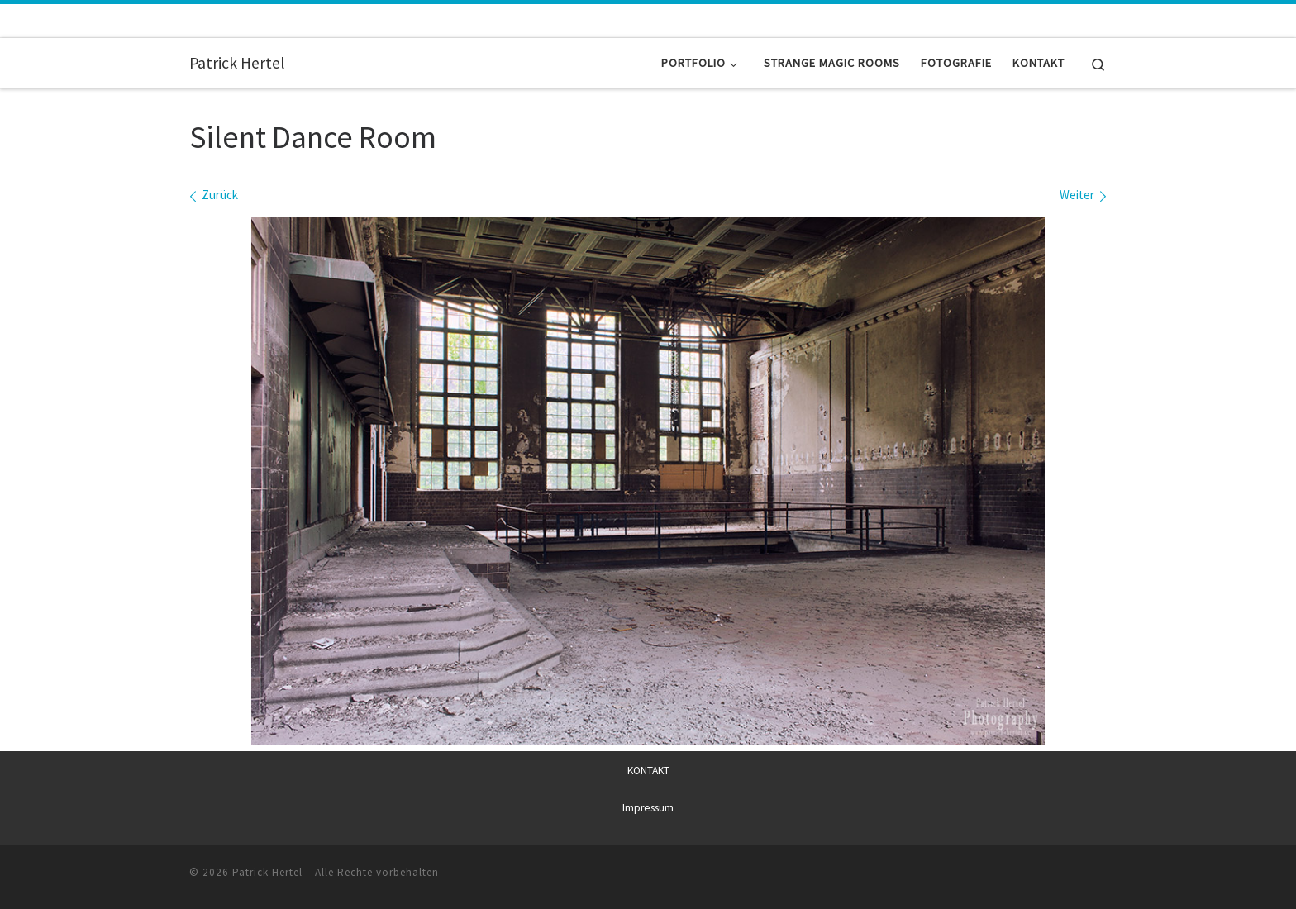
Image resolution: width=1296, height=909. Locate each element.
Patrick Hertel (267, 872)
